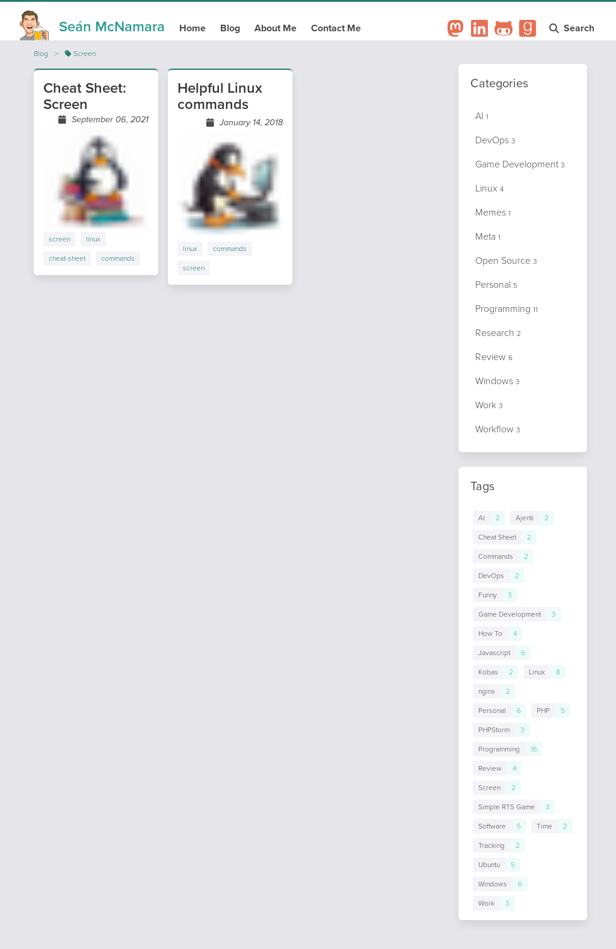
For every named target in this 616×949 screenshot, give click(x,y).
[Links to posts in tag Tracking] (499, 845)
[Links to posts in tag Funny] (495, 595)
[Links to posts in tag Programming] (507, 749)
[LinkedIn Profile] (479, 28)
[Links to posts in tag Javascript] (501, 652)
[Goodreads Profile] (528, 28)
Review (494, 357)
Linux (489, 188)
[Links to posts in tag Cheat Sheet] (504, 537)
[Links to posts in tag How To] (497, 633)
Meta (487, 236)
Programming (506, 309)
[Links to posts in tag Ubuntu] (496, 864)
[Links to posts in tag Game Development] (517, 614)
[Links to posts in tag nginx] (494, 691)
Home (192, 28)
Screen (80, 53)
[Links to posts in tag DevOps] (498, 575)
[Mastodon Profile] (455, 28)
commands (118, 258)
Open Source (506, 260)
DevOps (495, 140)
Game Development (520, 164)
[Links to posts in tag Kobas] (495, 672)
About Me (275, 28)
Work (489, 405)
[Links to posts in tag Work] (493, 903)
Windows (497, 381)
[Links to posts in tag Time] (552, 826)
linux (93, 239)
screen (59, 239)
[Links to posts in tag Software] (499, 826)
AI (481, 116)
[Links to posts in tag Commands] (503, 556)
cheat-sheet (67, 258)
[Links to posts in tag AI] (489, 517)
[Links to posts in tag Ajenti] (532, 517)
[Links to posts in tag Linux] (544, 672)
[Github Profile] (503, 28)
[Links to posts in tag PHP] (551, 710)
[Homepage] (92, 22)
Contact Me (336, 28)
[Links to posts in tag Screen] (496, 787)
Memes (493, 212)
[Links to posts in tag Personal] (499, 710)
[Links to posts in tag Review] (497, 768)
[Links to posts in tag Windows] (500, 884)
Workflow (497, 429)
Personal (496, 284)
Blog (230, 28)
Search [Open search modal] (573, 28)
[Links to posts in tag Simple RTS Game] (514, 807)
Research (498, 333)
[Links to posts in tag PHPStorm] (501, 729)
